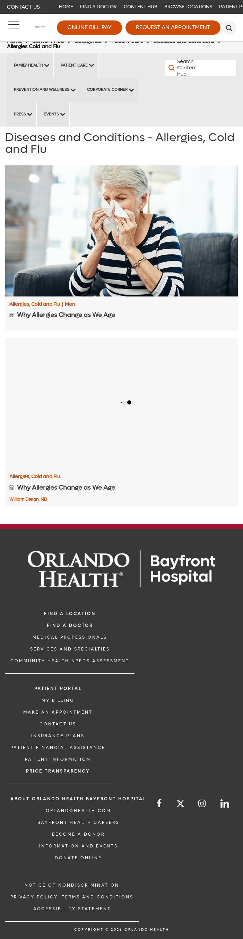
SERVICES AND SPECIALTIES (70, 649)
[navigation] (121, 7)
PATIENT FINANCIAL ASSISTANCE (57, 747)
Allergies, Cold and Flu (36, 304)
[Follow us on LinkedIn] (225, 803)
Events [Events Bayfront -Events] (51, 114)
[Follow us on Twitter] (180, 805)
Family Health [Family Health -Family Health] (28, 65)
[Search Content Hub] (182, 68)
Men (70, 304)
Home (66, 6)
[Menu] (14, 28)
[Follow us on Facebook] (160, 803)
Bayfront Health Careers (78, 822)
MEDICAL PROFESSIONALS (70, 637)
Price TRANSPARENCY (58, 771)
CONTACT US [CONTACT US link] (58, 724)
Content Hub (140, 6)
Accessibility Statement (72, 909)
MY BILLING (58, 700)
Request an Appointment (173, 27)
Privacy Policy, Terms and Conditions (71, 897)
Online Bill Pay (89, 27)
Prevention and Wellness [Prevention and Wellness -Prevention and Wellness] (41, 89)
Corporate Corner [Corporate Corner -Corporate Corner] (107, 89)
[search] (229, 28)
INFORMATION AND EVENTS (78, 846)
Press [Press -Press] (20, 114)
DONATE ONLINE (78, 858)
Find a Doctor (98, 6)
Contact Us (23, 6)
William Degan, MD (28, 499)
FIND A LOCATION (70, 614)
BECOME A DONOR (78, 834)
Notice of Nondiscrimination (72, 885)
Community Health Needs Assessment (69, 661)
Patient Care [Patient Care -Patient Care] (74, 65)
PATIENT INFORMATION (58, 759)
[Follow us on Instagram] (202, 803)
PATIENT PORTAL (58, 688)
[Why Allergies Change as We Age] (121, 230)
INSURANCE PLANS (58, 736)
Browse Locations (188, 6)
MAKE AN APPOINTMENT (58, 712)
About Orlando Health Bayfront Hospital (78, 799)
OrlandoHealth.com (78, 810)
